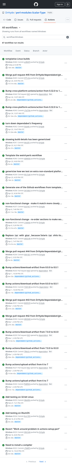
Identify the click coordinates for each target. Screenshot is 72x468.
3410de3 (27, 190)
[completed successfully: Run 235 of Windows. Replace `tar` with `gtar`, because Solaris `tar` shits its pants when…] (33, 235)
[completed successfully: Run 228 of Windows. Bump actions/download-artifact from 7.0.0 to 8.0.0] (33, 348)
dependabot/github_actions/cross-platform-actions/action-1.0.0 (30, 100)
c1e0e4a (27, 222)
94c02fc (27, 142)
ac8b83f (27, 62)
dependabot (43, 94)
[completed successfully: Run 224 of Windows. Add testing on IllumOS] (33, 413)
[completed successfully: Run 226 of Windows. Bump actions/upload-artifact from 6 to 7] (33, 380)
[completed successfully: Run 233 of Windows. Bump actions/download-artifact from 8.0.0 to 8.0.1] (33, 267)
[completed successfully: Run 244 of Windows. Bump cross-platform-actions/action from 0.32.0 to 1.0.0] (33, 90)
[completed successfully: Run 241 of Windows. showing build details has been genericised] (33, 139)
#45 (28, 94)
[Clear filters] (67, 37)
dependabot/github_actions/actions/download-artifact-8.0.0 (29, 341)
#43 (28, 335)
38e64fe (27, 400)
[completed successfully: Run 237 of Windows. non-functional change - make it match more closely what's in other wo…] (33, 203)
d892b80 (27, 319)
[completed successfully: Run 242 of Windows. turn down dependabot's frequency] (33, 123)
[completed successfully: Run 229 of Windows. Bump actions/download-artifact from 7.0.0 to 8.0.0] (33, 331)
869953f (27, 303)
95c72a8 (27, 174)
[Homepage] (36, 4)
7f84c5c (27, 351)
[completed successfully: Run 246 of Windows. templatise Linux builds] (33, 58)
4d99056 (27, 158)
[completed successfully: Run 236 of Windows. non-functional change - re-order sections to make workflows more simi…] (33, 219)
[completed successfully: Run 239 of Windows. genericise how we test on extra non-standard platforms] (33, 171)
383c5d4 (27, 432)
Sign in (60, 4)
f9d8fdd (27, 384)
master (18, 68)
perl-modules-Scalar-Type (31, 12)
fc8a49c (27, 126)
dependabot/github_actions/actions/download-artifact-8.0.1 (28, 276)
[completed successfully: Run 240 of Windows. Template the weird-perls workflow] (33, 155)
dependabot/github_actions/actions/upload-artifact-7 (30, 374)
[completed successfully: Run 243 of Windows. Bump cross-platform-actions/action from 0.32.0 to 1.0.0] (33, 107)
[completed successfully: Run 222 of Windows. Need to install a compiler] (33, 445)
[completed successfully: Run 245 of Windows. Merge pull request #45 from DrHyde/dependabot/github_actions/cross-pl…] (33, 74)
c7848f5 (27, 448)
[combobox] (36, 37)
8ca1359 (27, 416)
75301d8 (27, 287)
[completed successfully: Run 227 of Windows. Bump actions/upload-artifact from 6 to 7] (33, 364)
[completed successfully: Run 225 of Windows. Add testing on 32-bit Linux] (33, 397)
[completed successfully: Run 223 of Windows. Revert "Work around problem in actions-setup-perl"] (33, 429)
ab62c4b (27, 238)
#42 (28, 368)
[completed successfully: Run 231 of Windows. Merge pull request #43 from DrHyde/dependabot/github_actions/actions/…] (33, 299)
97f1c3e (27, 78)
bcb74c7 (27, 206)
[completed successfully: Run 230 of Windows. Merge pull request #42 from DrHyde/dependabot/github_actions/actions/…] (33, 315)
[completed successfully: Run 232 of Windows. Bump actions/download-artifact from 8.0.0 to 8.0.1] (33, 283)
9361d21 (27, 254)
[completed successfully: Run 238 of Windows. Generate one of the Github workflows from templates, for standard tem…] (33, 187)
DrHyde (9, 12)
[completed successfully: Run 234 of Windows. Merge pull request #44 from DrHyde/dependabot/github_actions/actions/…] (33, 251)
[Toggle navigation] (4, 4)
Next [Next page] (41, 461)
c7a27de (27, 110)
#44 (28, 271)
